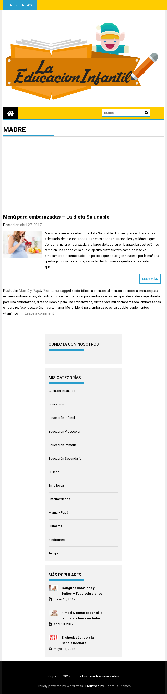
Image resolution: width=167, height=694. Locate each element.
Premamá (51, 291)
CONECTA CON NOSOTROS (74, 344)
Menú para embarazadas (93, 307)
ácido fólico (81, 291)
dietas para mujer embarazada (116, 302)
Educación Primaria (63, 445)
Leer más (150, 279)
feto (23, 307)
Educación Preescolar (64, 431)
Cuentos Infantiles (62, 391)
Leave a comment (39, 313)
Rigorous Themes (118, 686)
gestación (34, 307)
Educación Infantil (62, 418)
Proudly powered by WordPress (60, 686)
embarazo (10, 307)
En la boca (56, 485)
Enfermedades (59, 499)
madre (48, 307)
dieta (130, 296)
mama (59, 307)
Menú (69, 307)
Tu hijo (53, 553)
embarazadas (150, 302)
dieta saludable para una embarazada (64, 302)
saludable (120, 307)
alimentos (98, 291)
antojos (119, 296)
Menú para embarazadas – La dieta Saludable (56, 217)
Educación (56, 404)
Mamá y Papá (30, 291)
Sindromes (57, 540)
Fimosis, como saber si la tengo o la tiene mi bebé (82, 615)
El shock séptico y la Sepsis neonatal (78, 640)
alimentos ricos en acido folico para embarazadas (75, 296)
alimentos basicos (121, 291)
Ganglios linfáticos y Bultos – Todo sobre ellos (82, 590)
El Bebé (54, 472)
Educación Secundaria (65, 458)
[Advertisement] (83, 176)
